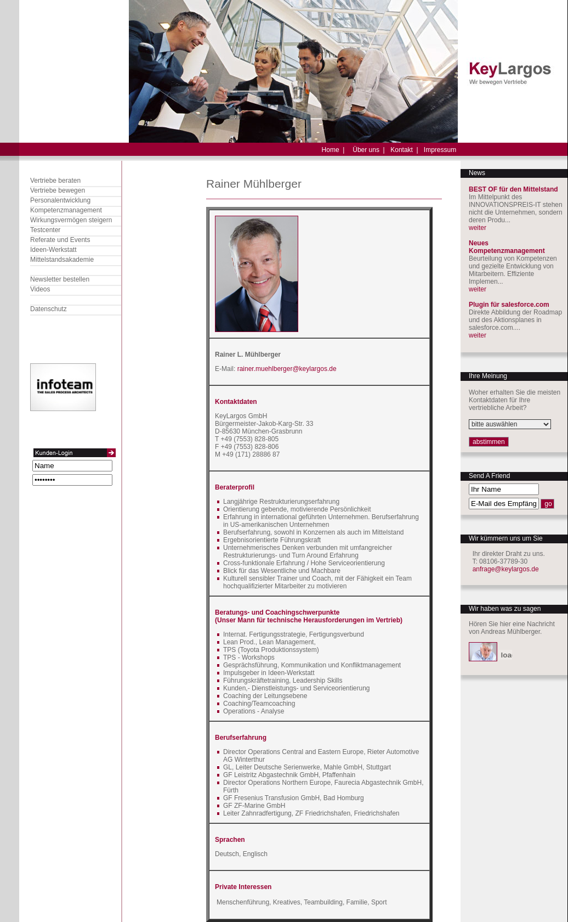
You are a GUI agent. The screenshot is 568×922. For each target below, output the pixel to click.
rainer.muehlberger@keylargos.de (287, 369)
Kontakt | (404, 150)
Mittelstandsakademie (62, 259)
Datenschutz (48, 309)
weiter (477, 228)
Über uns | (368, 150)
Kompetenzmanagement (66, 210)
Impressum (440, 150)
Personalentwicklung (60, 200)
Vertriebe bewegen (57, 190)
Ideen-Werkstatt (53, 249)
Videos (40, 289)
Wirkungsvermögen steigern (71, 220)
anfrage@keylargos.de (506, 569)
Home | (333, 150)
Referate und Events (60, 240)
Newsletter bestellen (59, 279)
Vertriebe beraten (55, 180)
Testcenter (45, 230)
